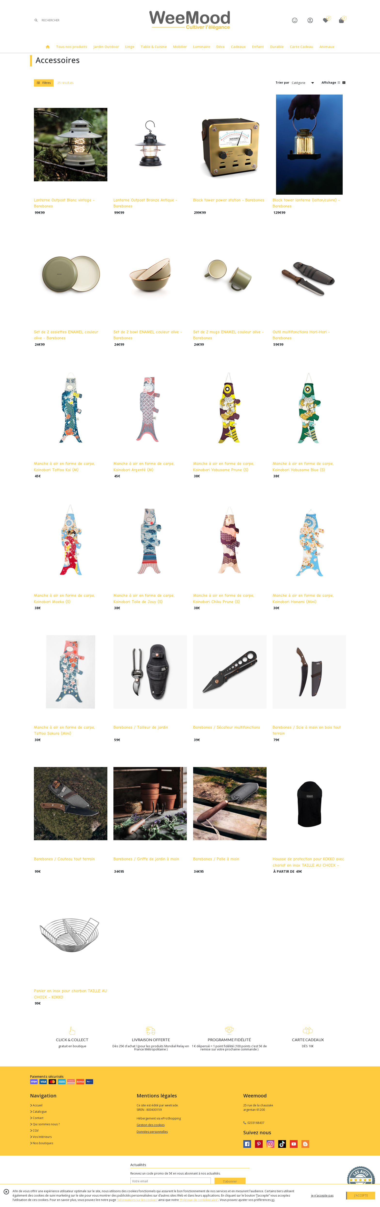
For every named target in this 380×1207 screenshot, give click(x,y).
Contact (36, 1118)
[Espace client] (310, 20)
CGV (34, 1130)
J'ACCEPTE (361, 1195)
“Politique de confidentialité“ (199, 1200)
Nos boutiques (41, 1143)
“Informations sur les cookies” (137, 1200)
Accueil (36, 1105)
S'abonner (230, 1181)
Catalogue (38, 1112)
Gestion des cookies (151, 1125)
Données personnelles (152, 1132)
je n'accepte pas (322, 1195)
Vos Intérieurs (41, 1137)
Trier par (282, 82)
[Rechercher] (36, 20)
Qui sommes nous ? (45, 1124)
